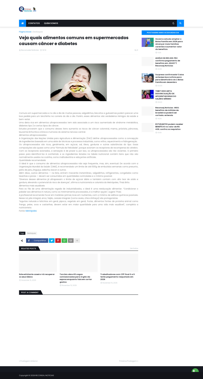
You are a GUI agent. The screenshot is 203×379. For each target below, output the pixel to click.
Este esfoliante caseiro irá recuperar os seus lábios (37, 275)
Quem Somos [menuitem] (51, 23)
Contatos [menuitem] (34, 23)
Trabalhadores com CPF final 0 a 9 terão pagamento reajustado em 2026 (117, 277)
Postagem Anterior (29, 361)
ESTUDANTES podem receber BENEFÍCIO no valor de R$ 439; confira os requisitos (169, 127)
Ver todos (134, 248)
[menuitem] (22, 23)
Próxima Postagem (128, 361)
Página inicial (25, 31)
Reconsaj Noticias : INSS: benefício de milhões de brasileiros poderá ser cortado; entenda (167, 111)
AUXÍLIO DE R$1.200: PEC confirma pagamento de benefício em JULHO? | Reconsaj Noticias (167, 62)
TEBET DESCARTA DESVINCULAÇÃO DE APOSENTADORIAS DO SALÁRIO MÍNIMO (165, 95)
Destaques (38, 31)
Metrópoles (31, 210)
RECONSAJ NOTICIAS (44, 375)
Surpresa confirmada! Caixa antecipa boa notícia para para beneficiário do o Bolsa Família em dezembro (169, 78)
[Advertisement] (132, 10)
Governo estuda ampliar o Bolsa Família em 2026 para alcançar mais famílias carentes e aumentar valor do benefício (169, 44)
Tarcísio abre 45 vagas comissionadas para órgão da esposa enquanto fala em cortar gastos (76, 278)
